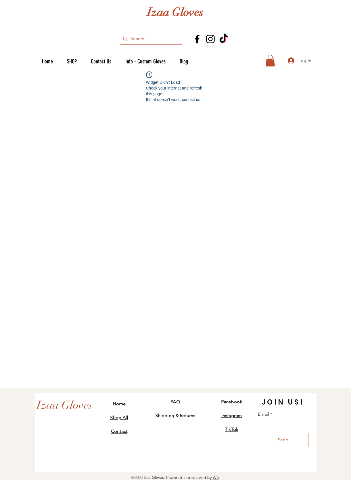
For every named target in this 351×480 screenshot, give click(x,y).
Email (263, 414)
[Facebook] (197, 39)
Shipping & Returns (175, 415)
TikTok (231, 429)
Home (119, 404)
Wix (216, 477)
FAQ (175, 402)
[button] (270, 61)
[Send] (283, 440)
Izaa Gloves (175, 12)
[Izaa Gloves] (65, 405)
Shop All (119, 417)
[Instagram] (210, 39)
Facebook (231, 402)
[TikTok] (223, 39)
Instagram (231, 415)
